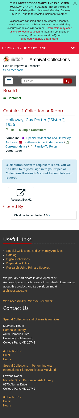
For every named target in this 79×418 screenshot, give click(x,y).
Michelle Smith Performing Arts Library (28, 380)
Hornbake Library (14, 330)
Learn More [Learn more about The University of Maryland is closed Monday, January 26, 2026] (51, 38)
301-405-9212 (12, 351)
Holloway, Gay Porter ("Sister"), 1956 (35, 122)
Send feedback (13, 70)
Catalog (11, 255)
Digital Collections (18, 259)
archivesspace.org (15, 290)
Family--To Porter (46, 146)
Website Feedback (40, 301)
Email (7, 355)
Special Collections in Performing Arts (27, 365)
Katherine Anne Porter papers (44, 142)
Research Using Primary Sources (28, 267)
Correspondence (16, 146)
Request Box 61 (21, 195)
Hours (7, 359)
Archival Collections (49, 59)
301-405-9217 (12, 397)
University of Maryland (24, 48)
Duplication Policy (18, 263)
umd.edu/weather (31, 38)
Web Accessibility (14, 301)
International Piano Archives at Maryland (29, 369)
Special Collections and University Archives (34, 250)
